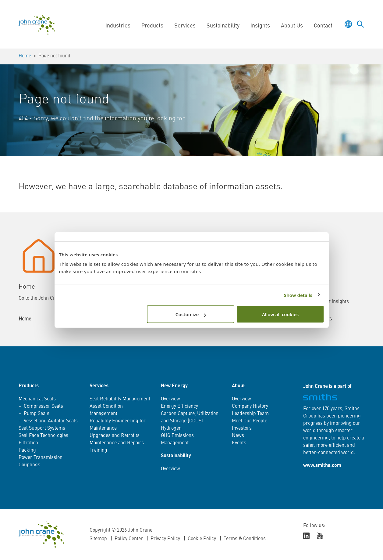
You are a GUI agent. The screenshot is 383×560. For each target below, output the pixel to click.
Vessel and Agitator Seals (51, 421)
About (238, 386)
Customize (191, 314)
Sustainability (223, 26)
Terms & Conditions (245, 539)
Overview (170, 399)
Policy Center (129, 539)
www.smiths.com (322, 465)
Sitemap (98, 539)
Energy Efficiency (179, 406)
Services (185, 26)
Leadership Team (250, 413)
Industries (117, 26)
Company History (250, 406)
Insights (260, 26)
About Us (292, 26)
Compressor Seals (43, 406)
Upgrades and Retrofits (115, 435)
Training (98, 450)
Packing (27, 450)
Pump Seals (36, 413)
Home (25, 56)
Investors (242, 428)
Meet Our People (249, 421)
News (238, 435)
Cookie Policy (202, 539)
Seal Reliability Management (120, 399)
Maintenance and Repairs (117, 443)
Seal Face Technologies (43, 435)
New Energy (174, 386)
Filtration (28, 443)
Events (239, 443)
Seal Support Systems (42, 428)
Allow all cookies (280, 314)
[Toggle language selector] (348, 24)
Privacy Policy (165, 539)
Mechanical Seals (37, 399)
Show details (298, 295)
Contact (323, 26)
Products (152, 26)
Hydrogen (171, 428)
